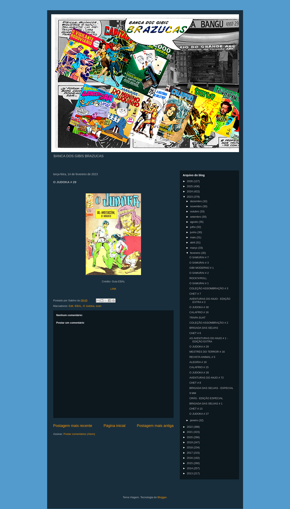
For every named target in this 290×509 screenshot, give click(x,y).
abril (193, 242)
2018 (190, 447)
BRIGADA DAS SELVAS (203, 327)
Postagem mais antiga (155, 426)
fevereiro (195, 252)
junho (193, 232)
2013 (190, 473)
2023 (190, 196)
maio (193, 237)
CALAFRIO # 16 (199, 312)
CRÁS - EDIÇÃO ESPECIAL (206, 398)
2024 (190, 191)
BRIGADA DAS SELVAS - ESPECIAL (211, 388)
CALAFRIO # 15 (199, 367)
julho (193, 226)
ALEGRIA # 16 (198, 362)
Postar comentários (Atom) (79, 433)
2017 (190, 452)
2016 (190, 457)
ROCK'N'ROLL (198, 278)
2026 (190, 181)
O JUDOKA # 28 (199, 372)
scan (98, 305)
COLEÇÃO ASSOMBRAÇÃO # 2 (208, 322)
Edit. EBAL (75, 305)
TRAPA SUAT (197, 317)
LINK (113, 288)
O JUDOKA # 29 (199, 346)
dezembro (196, 201)
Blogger (162, 497)
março (194, 247)
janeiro (194, 420)
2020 (190, 437)
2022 (190, 426)
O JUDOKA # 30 (199, 307)
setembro (196, 216)
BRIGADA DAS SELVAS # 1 (205, 403)
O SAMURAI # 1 (199, 283)
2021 (190, 431)
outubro (195, 211)
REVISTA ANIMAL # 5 (202, 357)
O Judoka (88, 305)
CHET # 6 (195, 333)
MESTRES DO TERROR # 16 (207, 351)
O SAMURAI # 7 (199, 257)
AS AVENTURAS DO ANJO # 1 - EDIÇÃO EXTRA (208, 340)
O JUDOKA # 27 (199, 413)
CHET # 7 (195, 293)
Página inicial (114, 426)
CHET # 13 (195, 408)
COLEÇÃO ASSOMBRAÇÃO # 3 (208, 288)
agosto (194, 221)
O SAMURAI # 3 (199, 262)
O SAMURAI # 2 (199, 272)
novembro (196, 206)
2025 (190, 186)
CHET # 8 (195, 382)
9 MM (192, 393)
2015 (190, 463)
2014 (190, 468)
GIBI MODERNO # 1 (201, 267)
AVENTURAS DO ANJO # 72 (206, 377)
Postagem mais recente (72, 426)
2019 (190, 442)
